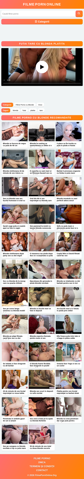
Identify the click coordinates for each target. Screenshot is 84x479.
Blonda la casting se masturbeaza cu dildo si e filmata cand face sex (41, 145)
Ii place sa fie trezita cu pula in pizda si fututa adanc (66, 145)
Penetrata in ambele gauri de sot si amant (14, 420)
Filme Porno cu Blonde (25, 105)
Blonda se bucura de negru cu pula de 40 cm (14, 144)
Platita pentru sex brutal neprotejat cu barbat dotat (68, 392)
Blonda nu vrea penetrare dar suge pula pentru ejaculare (67, 421)
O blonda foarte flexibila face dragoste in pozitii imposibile (40, 366)
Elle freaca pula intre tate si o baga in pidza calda (68, 337)
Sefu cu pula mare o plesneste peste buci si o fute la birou (67, 228)
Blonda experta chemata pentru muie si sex (40, 337)
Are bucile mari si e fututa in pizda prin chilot (68, 310)
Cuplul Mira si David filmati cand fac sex (68, 254)
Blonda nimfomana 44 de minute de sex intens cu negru (13, 173)
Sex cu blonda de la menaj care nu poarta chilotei (14, 282)
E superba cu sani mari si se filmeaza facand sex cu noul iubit (41, 173)
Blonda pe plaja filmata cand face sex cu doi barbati (12, 338)
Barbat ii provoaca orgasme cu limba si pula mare (68, 172)
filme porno (42, 458)
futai (24, 110)
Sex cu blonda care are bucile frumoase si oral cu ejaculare (14, 200)
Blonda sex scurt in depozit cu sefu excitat (41, 392)
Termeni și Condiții (42, 466)
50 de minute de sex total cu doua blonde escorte (40, 447)
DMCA (42, 462)
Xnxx (40, 105)
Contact (42, 470)
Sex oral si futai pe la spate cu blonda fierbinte (41, 420)
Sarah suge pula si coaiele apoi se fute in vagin (14, 227)
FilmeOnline (42, 4)
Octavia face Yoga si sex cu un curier (68, 365)
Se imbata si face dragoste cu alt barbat (14, 365)
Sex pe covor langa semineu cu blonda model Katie (14, 311)
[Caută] (79, 14)
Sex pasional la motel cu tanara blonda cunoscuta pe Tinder (40, 228)
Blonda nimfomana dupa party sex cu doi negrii (13, 254)
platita (32, 110)
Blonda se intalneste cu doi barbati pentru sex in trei (68, 282)
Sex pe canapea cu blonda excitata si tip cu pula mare (14, 447)
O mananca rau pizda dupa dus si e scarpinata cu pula (41, 254)
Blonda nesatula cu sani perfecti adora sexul (67, 199)
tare (41, 110)
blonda (15, 110)
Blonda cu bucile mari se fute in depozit (40, 310)
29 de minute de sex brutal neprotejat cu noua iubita (14, 392)
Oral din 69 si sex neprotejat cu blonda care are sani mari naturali (41, 200)
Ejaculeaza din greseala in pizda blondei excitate (41, 282)
